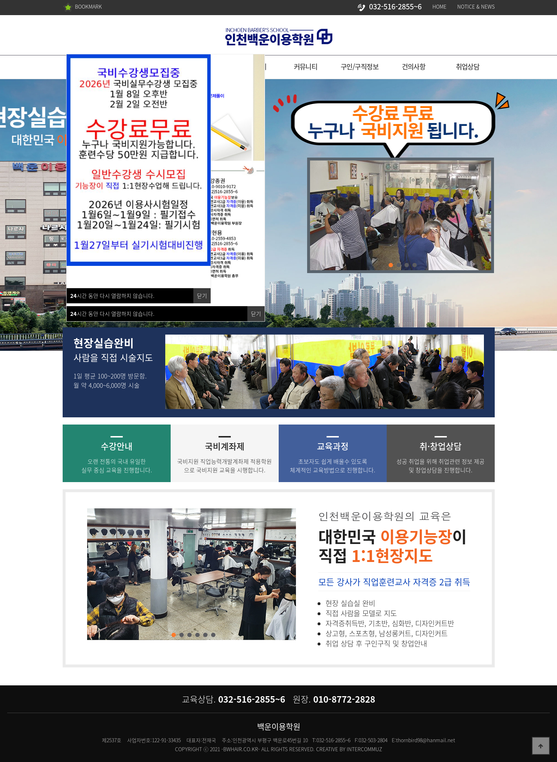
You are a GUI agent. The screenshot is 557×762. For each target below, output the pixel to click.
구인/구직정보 (359, 67)
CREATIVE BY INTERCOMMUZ (349, 749)
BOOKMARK (82, 7)
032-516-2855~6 (389, 6)
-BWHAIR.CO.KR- (240, 749)
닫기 (256, 314)
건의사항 (414, 67)
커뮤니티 (306, 67)
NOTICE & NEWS (476, 6)
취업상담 (468, 67)
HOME (439, 6)
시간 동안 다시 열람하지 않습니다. (112, 314)
